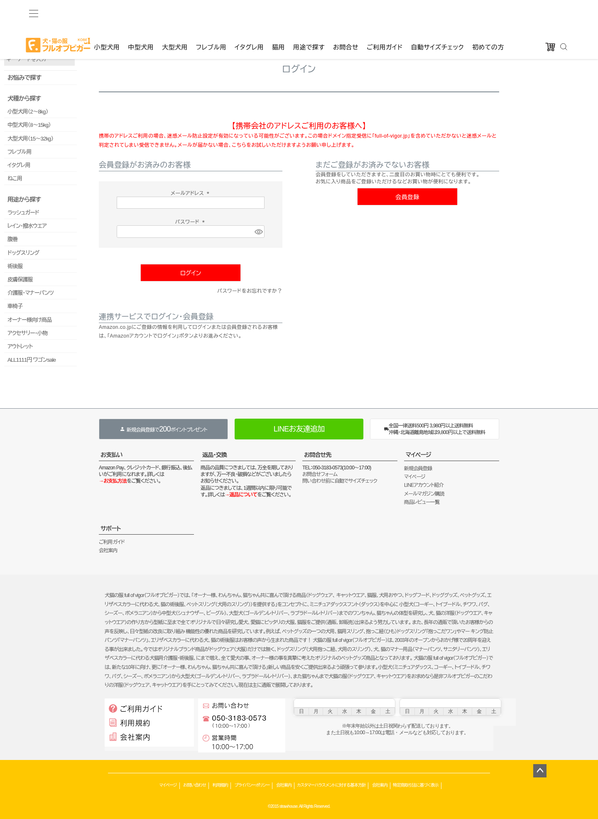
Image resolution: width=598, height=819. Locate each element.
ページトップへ (540, 770)
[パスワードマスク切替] (258, 232)
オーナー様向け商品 (29, 320)
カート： (273, 29)
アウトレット (20, 346)
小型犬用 (107, 13)
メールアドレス (191, 193)
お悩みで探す (24, 77)
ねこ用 (14, 178)
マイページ (418, 454)
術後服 (15, 266)
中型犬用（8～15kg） (29, 125)
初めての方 (488, 13)
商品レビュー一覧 (421, 502)
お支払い (111, 454)
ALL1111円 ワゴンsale (31, 360)
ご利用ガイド (384, 13)
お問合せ (345, 13)
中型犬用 (141, 13)
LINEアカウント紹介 (424, 485)
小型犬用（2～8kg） (27, 112)
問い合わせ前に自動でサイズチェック (339, 481)
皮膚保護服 (20, 279)
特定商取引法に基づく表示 (416, 785)
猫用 (278, 13)
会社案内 (108, 550)
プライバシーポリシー (252, 785)
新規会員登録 (418, 468)
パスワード (190, 222)
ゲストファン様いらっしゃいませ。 (133, 29)
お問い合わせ (194, 785)
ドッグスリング (23, 253)
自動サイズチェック (437, 13)
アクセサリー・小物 (27, 333)
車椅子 (15, 306)
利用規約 (220, 785)
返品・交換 (214, 454)
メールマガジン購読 (424, 494)
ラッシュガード (23, 213)
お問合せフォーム (319, 474)
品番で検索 (15, 45)
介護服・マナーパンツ (30, 293)
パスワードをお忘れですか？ (249, 291)
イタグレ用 (249, 13)
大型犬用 (175, 13)
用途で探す (309, 13)
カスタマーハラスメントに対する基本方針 (331, 785)
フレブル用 (211, 13)
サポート (110, 528)
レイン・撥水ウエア (27, 226)
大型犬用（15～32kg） (30, 139)
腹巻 (12, 239)
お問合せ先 (317, 454)
